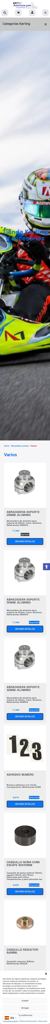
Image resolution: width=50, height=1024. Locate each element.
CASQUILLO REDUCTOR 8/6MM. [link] (22, 951)
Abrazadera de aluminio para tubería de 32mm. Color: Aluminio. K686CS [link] (24, 699)
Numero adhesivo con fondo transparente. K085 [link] (24, 786)
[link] (46, 566)
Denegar (25, 1008)
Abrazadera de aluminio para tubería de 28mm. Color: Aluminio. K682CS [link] (24, 523)
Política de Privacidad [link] (28, 1021)
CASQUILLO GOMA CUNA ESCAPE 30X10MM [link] (23, 863)
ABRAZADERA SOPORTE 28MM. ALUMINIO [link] (23, 513)
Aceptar (25, 1000)
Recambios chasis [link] (20, 446)
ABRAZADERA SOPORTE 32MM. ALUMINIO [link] (23, 688)
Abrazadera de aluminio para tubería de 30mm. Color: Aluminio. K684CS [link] (24, 612)
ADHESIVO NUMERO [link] (20, 774)
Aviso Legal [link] (42, 1021)
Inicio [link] (6, 446)
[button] (46, 973)
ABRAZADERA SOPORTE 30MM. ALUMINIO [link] (23, 601)
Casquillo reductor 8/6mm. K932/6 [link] (21, 962)
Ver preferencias (25, 1015)
